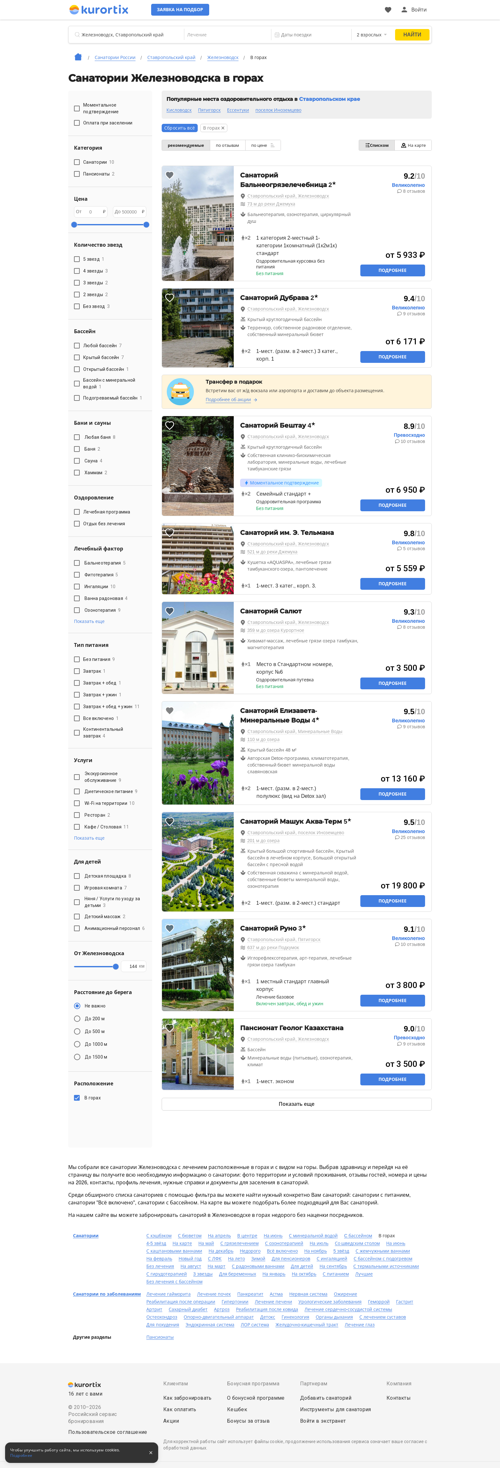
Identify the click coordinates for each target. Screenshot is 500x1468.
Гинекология (295, 1317)
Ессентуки (238, 110)
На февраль (159, 1258)
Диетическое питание (111, 791)
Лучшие (364, 1274)
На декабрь (221, 1251)
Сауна (93, 460)
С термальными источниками (386, 1266)
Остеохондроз (161, 1317)
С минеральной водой (313, 1235)
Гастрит (404, 1301)
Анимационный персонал (115, 928)
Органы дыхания (334, 1317)
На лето (236, 1258)
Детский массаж (105, 916)
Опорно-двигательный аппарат (219, 1317)
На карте (412, 145)
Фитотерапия (101, 574)
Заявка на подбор (189, 9)
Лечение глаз (360, 1324)
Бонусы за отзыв (248, 1421)
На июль (319, 1243)
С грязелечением (239, 1243)
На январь (273, 1274)
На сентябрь (333, 1266)
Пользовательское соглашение (107, 1432)
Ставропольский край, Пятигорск (284, 939)
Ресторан (97, 815)
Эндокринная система (210, 1324)
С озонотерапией (284, 1243)
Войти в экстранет (323, 1421)
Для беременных (237, 1274)
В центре (247, 1235)
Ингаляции (100, 586)
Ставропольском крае (329, 99)
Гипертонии (235, 1301)
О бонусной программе (256, 1398)
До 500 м (95, 1031)
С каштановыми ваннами (174, 1251)
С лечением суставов (382, 1317)
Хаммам (96, 472)
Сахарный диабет (188, 1309)
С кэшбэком (159, 1235)
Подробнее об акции (228, 399)
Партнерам (313, 1384)
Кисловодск (179, 110)
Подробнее (393, 270)
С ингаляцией (332, 1258)
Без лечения (160, 1266)
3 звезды (203, 1274)
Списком (375, 145)
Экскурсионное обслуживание (103, 777)
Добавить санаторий (325, 1398)
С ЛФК (215, 1258)
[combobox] (223, 34)
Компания (398, 1384)
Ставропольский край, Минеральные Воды (295, 731)
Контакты (398, 1398)
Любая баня (100, 437)
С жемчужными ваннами (383, 1251)
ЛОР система (255, 1324)
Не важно (95, 1005)
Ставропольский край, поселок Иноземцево (295, 832)
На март (216, 1266)
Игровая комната (106, 887)
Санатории (86, 1235)
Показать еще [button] (89, 621)
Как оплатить (179, 1409)
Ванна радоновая (106, 598)
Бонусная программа (253, 1384)
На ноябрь (315, 1251)
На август (190, 1266)
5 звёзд (341, 1251)
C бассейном (358, 1235)
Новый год (190, 1258)
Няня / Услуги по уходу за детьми (112, 902)
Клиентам (175, 1384)
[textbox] (223, 34)
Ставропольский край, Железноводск (288, 195)
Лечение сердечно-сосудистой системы (348, 1309)
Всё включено (282, 1251)
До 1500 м (96, 1057)
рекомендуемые (186, 145)
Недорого (250, 1251)
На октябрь (304, 1274)
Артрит (154, 1309)
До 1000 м (96, 1044)
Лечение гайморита (168, 1294)
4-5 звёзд (156, 1243)
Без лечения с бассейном (174, 1281)
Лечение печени (273, 1301)
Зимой (258, 1258)
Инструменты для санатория (335, 1409)
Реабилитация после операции (180, 1301)
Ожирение (345, 1294)
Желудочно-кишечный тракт (307, 1324)
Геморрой (379, 1301)
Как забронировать (187, 1398)
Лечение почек (214, 1294)
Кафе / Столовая (107, 826)
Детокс (267, 1317)
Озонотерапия (103, 610)
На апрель (219, 1235)
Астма (276, 1294)
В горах (94, 1097)
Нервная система (308, 1294)
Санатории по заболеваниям (107, 1294)
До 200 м (95, 1018)
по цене (266, 145)
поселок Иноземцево (278, 110)
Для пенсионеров (291, 1258)
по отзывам (229, 145)
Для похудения (162, 1324)
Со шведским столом (357, 1243)
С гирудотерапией (166, 1274)
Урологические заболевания (330, 1301)
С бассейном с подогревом (383, 1258)
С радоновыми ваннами (258, 1266)
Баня (92, 449)
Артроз (222, 1309)
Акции (171, 1421)
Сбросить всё (179, 128)
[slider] (74, 224)
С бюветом (190, 1235)
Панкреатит (250, 1294)
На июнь (273, 1235)
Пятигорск (209, 110)
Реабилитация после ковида (267, 1309)
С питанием (336, 1274)
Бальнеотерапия (105, 562)
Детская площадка (108, 876)
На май (206, 1243)
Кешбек (237, 1409)
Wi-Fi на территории (110, 803)
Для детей (302, 1266)
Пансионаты (160, 1337)
